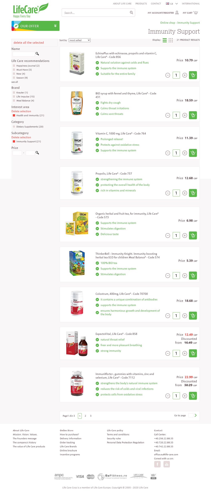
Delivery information (70, 438)
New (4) (19, 73)
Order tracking (67, 442)
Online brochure (68, 450)
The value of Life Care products (29, 446)
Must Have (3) (22, 69)
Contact (156, 3)
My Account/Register (161, 12)
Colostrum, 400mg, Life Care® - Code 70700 (122, 294)
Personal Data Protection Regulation (125, 442)
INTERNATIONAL (191, 3)
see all (14, 81)
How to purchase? (69, 434)
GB (170, 3)
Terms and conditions (118, 434)
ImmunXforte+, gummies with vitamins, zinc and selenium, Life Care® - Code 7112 (125, 375)
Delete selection (21, 111)
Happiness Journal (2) (26, 65)
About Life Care (122, 3)
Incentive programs (70, 454)
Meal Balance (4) (23, 100)
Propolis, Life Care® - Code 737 (114, 173)
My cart (190, 12)
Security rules (114, 438)
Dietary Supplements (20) (28, 126)
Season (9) (20, 77)
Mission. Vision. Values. (25, 434)
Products (141, 3)
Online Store (66, 430)
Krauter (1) (20, 92)
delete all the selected (29, 42)
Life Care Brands (68, 446)
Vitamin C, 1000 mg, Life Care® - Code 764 (121, 133)
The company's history (24, 442)
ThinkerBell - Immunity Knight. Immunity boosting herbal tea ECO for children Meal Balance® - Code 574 (128, 255)
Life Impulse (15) (24, 96)
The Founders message (24, 438)
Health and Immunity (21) (28, 115)
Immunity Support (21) (27, 141)
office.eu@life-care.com (166, 454)
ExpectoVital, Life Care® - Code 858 (116, 334)
